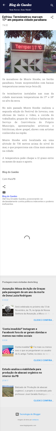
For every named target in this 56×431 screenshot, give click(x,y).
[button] (52, 17)
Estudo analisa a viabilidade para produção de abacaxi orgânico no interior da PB (22, 373)
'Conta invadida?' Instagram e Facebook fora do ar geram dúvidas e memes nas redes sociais (24, 332)
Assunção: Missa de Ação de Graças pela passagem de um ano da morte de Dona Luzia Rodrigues (23, 292)
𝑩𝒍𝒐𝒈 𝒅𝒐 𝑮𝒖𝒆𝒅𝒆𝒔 (20, 5)
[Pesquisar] (52, 5)
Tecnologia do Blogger (28, 414)
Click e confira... (44, 320)
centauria (35, 420)
